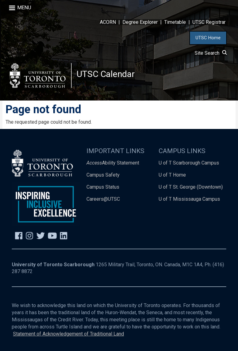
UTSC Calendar (106, 74)
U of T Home (172, 175)
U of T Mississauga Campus (189, 199)
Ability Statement (112, 163)
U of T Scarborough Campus (189, 163)
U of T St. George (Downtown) (191, 187)
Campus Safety (103, 175)
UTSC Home (208, 38)
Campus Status (102, 187)
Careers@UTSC (103, 199)
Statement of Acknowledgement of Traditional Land (68, 334)
